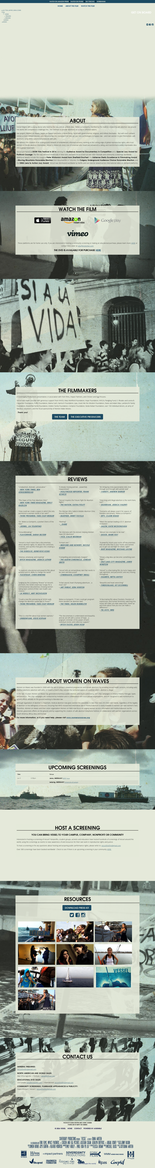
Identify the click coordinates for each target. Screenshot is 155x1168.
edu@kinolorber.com (85, 246)
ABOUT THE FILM (72, 6)
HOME (60, 6)
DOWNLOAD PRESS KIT (77, 907)
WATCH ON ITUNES (77, 1)
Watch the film (88, 6)
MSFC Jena (66, 778)
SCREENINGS (101, 1)
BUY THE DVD (90, 1)
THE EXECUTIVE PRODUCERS (86, 416)
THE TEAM (59, 416)
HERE (133, 243)
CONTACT (78, 1128)
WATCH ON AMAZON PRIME (59, 1)
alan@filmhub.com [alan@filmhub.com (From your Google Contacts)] (48, 1076)
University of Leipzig (71, 782)
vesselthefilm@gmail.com (111, 846)
